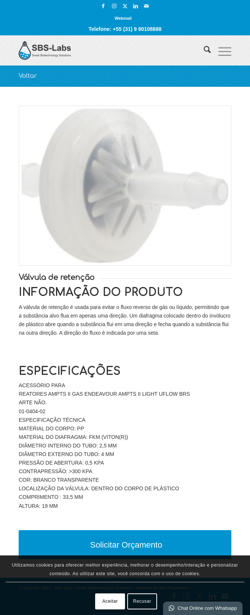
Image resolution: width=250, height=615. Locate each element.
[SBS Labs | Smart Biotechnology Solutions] (104, 50)
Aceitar (110, 601)
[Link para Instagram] (114, 6)
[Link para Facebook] (103, 6)
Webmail (123, 18)
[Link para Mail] (146, 6)
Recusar (142, 601)
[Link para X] (125, 6)
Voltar (28, 76)
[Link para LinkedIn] (136, 6)
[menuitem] (123, 18)
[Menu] (221, 50)
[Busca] (203, 50)
